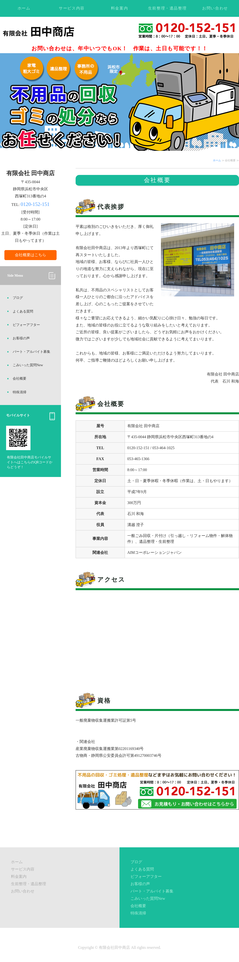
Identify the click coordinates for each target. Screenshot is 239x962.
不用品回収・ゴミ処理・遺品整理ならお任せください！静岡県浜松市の (49, 31)
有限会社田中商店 (114, 947)
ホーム (24, 8)
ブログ (18, 298)
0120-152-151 (35, 204)
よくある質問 (23, 311)
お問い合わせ (215, 8)
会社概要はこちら (30, 255)
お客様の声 (21, 338)
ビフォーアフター (26, 325)
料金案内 (119, 8)
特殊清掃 (19, 392)
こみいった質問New (28, 365)
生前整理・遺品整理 (167, 8)
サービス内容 (72, 8)
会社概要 (19, 378)
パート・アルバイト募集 (31, 352)
